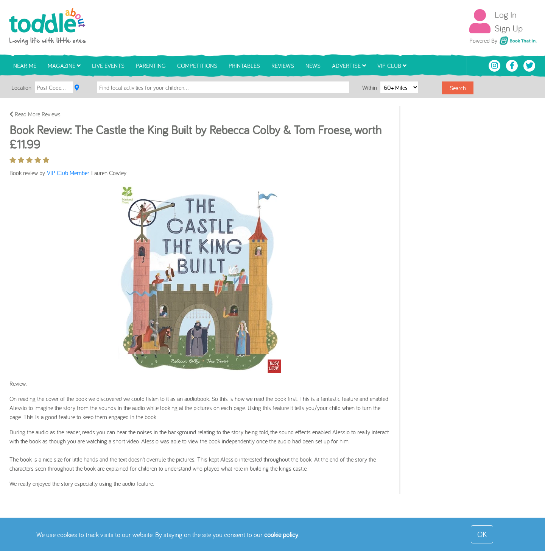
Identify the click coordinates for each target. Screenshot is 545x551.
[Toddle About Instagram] (495, 65)
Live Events (108, 65)
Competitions (197, 65)
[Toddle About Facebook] (513, 65)
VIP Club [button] (391, 65)
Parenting (151, 65)
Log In (506, 14)
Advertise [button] (349, 65)
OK (482, 534)
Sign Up (509, 28)
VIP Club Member (69, 173)
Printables (244, 65)
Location (21, 87)
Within (370, 87)
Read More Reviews (35, 114)
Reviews (282, 65)
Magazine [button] (64, 65)
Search (458, 88)
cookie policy (281, 534)
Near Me (24, 65)
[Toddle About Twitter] (529, 65)
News (313, 65)
